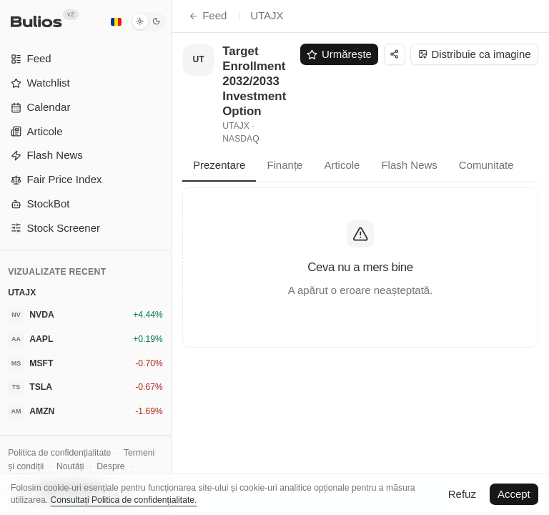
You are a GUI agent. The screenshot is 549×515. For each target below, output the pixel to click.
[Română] (116, 21)
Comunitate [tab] (486, 165)
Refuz (462, 494)
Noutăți (70, 466)
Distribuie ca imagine (474, 54)
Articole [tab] (342, 165)
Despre (110, 466)
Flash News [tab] (409, 165)
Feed (208, 15)
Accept (514, 494)
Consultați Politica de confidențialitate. (123, 500)
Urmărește (339, 54)
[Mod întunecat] (148, 21)
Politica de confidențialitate (59, 453)
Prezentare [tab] (219, 165)
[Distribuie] (394, 54)
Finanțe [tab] (284, 165)
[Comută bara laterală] (171, 257)
